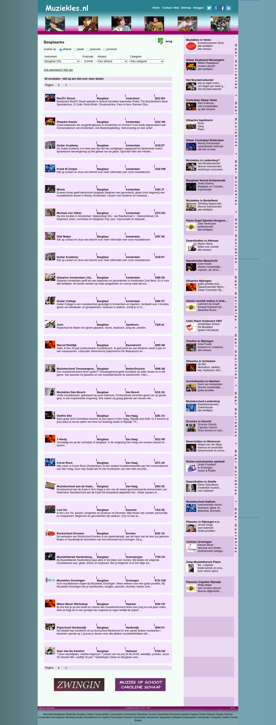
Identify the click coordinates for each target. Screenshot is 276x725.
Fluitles (202, 714)
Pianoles (128, 717)
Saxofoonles (153, 717)
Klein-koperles (57, 717)
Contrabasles (130, 714)
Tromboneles (203, 717)
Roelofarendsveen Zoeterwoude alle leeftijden (203, 406)
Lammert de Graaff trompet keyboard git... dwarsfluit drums (206, 305)
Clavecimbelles (102, 714)
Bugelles (81, 714)
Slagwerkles (165, 717)
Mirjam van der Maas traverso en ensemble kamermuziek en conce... (206, 446)
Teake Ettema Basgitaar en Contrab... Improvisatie (206, 185)
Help (176, 7)
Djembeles (143, 714)
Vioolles (234, 717)
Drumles (152, 714)
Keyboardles (44, 717)
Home (156, 7)
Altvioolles (48, 714)
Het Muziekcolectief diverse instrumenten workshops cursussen (204, 165)
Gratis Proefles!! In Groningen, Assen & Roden (205, 466)
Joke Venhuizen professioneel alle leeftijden (207, 225)
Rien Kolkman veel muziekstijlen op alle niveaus (202, 105)
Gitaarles (211, 714)
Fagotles (194, 714)
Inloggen (198, 7)
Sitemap (186, 7)
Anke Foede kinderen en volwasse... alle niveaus (205, 346)
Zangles (138, 720)
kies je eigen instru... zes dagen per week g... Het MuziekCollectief (205, 85)
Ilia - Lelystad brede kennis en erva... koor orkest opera (205, 566)
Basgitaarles (60, 714)
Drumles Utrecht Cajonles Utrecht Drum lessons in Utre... (205, 426)
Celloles (90, 714)
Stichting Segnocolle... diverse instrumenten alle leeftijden (204, 205)
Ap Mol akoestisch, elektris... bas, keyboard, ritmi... (204, 366)
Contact (167, 7)
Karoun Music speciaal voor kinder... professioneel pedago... (205, 546)
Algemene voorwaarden (47, 708)
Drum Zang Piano (199, 125)
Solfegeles (177, 717)
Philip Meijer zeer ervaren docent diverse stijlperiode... (203, 587)
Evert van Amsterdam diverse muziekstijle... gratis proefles (204, 386)
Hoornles (228, 714)
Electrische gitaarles (179, 714)
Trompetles (215, 717)
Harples (219, 714)
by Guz (233, 708)
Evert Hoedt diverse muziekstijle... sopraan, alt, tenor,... (204, 265)
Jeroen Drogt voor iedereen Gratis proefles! (203, 526)
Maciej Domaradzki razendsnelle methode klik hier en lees (205, 145)
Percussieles (117, 717)
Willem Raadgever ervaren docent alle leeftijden (205, 65)
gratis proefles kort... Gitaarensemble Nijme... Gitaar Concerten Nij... (206, 285)
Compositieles (116, 714)
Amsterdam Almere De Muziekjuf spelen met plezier (204, 326)
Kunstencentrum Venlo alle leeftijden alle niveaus (205, 44)
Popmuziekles (139, 717)
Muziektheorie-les (92, 717)
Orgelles (106, 717)
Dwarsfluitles (163, 714)
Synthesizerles (189, 717)
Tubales (225, 717)
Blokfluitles (71, 714)
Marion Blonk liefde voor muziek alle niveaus (202, 245)
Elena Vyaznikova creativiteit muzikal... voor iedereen (203, 486)
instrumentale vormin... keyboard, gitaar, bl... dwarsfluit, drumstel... (205, 506)
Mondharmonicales (74, 717)
